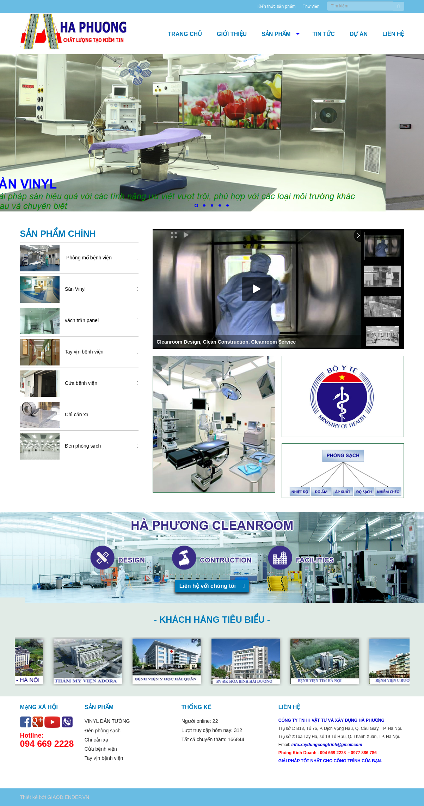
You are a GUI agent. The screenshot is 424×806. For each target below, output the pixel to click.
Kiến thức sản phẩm (276, 6)
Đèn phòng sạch (81, 446)
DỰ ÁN (359, 34)
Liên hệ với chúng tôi (212, 586)
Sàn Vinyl (73, 289)
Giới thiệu (232, 34)
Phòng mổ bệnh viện (86, 257)
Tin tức (323, 34)
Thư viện (311, 6)
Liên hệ (393, 34)
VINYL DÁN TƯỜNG (107, 721)
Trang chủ (185, 34)
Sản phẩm (276, 34)
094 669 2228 (47, 744)
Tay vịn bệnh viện (82, 352)
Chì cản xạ (74, 414)
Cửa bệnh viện (79, 383)
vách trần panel (80, 320)
